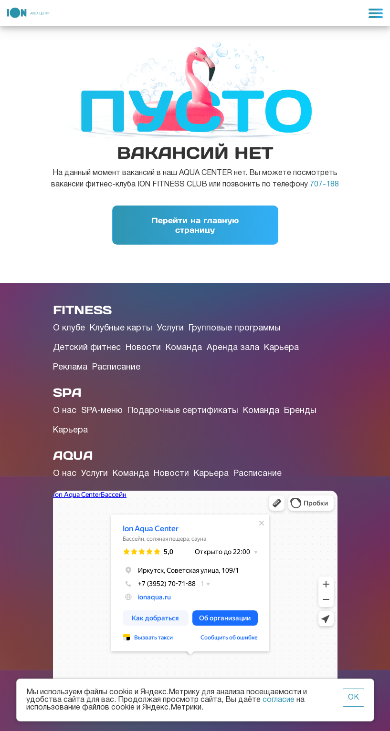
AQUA (73, 455)
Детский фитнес (87, 348)
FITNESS (82, 310)
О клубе (69, 328)
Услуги (170, 328)
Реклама (70, 367)
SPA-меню (102, 411)
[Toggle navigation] (376, 13)
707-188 (324, 184)
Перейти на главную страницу (195, 225)
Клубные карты (121, 328)
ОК (353, 697)
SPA (67, 392)
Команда (184, 348)
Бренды (300, 411)
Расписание (116, 367)
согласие (279, 700)
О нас (64, 411)
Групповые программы (235, 328)
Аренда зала (233, 348)
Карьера (281, 348)
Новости (143, 348)
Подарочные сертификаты (182, 411)
